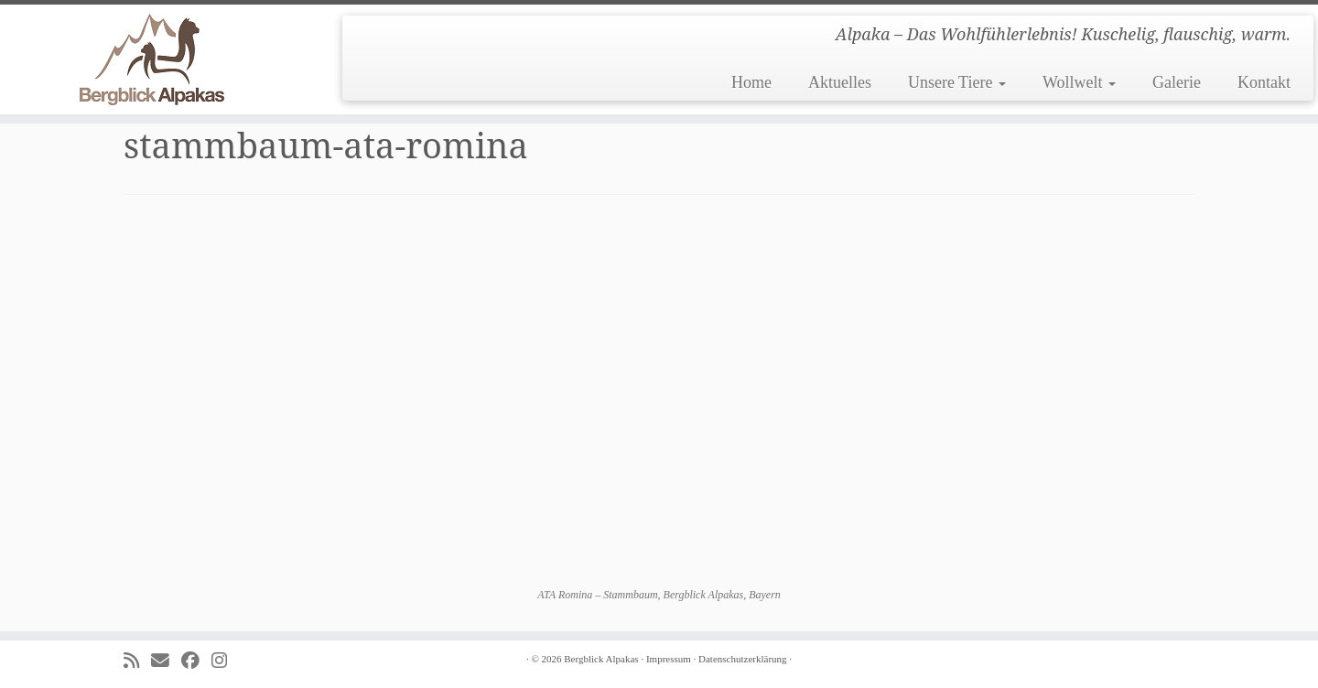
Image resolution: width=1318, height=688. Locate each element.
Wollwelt (1079, 82)
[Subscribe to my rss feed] (137, 661)
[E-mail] (166, 661)
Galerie (1176, 82)
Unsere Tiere (957, 82)
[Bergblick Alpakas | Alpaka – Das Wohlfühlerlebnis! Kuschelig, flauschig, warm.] (152, 59)
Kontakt (1264, 82)
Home (751, 82)
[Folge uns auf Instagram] (225, 661)
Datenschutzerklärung (742, 658)
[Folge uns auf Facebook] (196, 661)
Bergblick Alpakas (601, 658)
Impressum (668, 658)
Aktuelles (839, 82)
